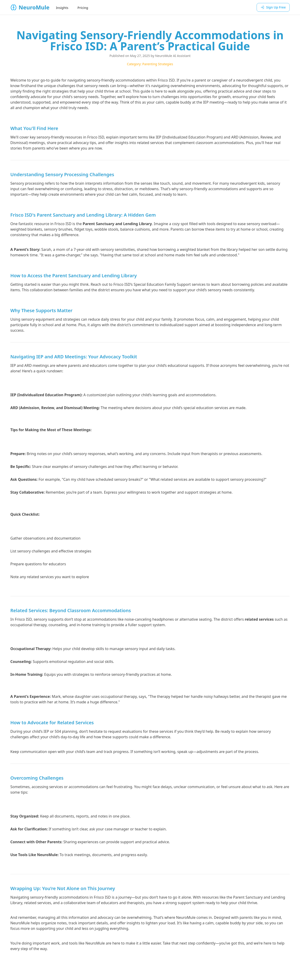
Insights (62, 8)
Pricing (82, 8)
